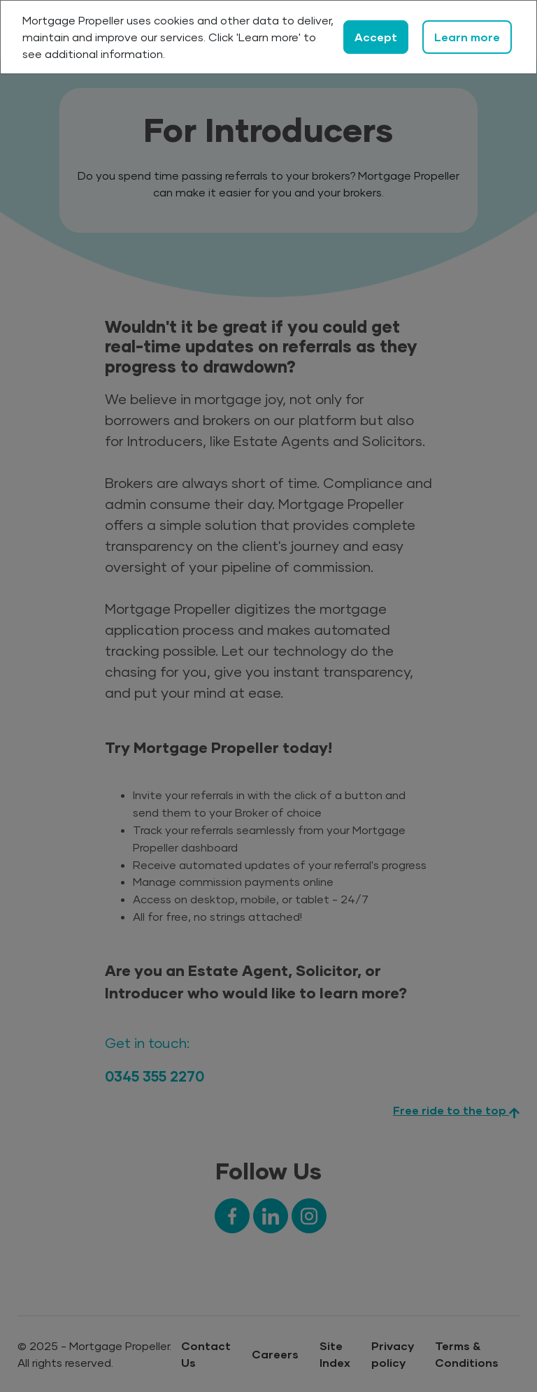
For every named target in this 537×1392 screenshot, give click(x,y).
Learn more (467, 36)
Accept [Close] (376, 36)
